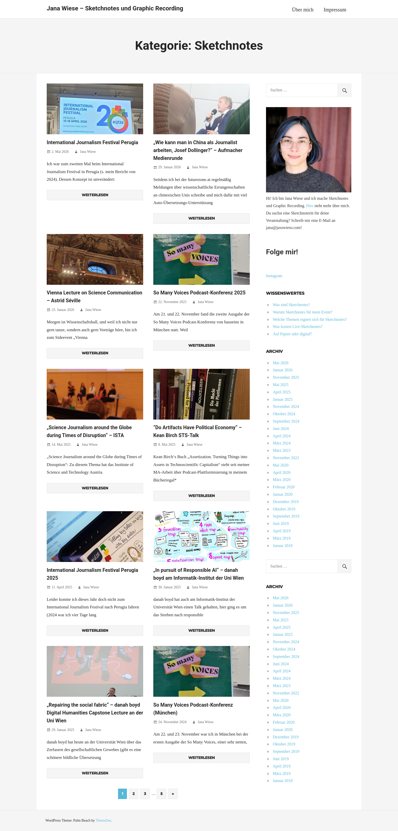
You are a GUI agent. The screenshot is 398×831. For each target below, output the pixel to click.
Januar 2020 (283, 494)
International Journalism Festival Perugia (94, 142)
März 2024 (282, 443)
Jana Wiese (88, 152)
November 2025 (286, 377)
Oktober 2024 (284, 414)
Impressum (335, 9)
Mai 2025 (281, 385)
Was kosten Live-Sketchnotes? (298, 326)
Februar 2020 (284, 487)
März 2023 (282, 450)
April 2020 (282, 472)
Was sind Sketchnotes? (291, 305)
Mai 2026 (281, 363)
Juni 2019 (281, 523)
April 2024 (282, 436)
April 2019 (282, 531)
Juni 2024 (281, 428)
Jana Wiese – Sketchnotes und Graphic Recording (115, 8)
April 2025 (282, 392)
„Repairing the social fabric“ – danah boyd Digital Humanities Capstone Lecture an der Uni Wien (94, 713)
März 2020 (282, 479)
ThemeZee (103, 820)
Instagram (274, 276)
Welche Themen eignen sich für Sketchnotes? (310, 319)
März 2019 (282, 538)
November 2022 (286, 458)
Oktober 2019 (284, 509)
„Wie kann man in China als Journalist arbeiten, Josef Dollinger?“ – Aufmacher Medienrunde (199, 150)
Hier (309, 206)
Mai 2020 (281, 465)
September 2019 (286, 516)
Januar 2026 (283, 370)
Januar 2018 (283, 545)
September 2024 (286, 421)
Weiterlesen (95, 195)
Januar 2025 (283, 399)
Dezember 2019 (286, 502)
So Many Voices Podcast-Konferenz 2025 (200, 293)
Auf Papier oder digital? (292, 334)
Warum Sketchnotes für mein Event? (303, 312)
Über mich (302, 9)
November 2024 (286, 406)
